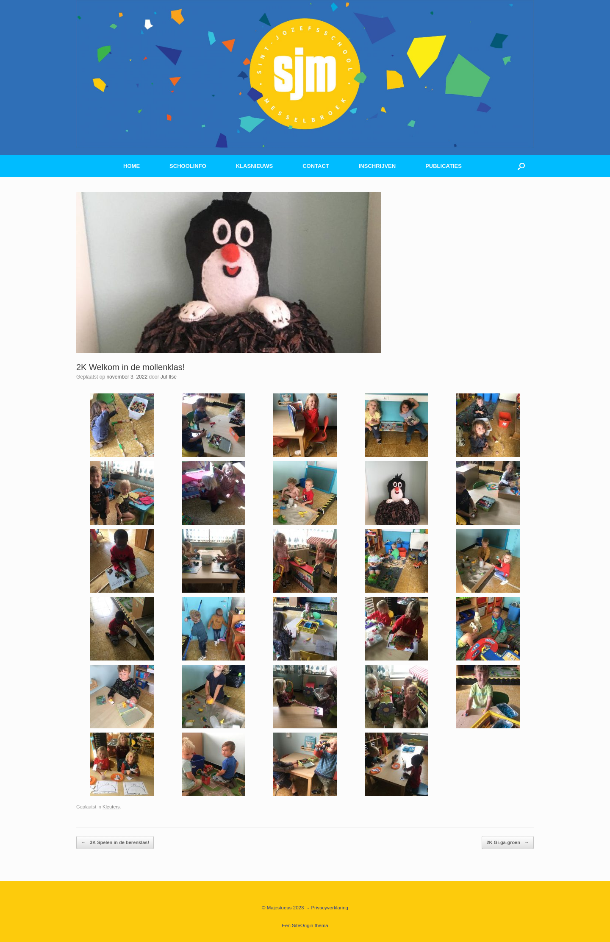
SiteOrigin (302, 925)
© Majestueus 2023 (283, 907)
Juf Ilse (169, 377)
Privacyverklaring (329, 907)
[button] (521, 166)
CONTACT (315, 166)
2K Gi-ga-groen (507, 842)
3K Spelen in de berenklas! (115, 842)
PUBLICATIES (443, 166)
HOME (131, 166)
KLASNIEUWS (254, 166)
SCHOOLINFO (187, 166)
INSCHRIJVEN (377, 166)
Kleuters (111, 806)
